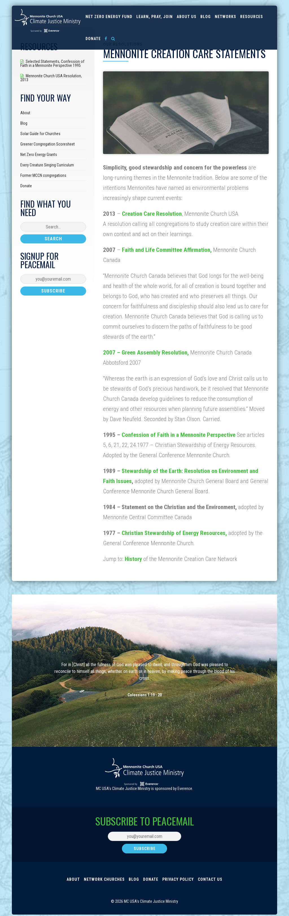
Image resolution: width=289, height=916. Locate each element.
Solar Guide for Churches (40, 133)
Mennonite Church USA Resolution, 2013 (51, 78)
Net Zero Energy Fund (109, 16)
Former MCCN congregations (43, 175)
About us (186, 16)
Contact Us (210, 880)
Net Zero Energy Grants (38, 154)
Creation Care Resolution (152, 213)
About (25, 113)
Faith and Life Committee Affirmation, (167, 249)
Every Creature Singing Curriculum (47, 165)
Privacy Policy (178, 880)
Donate (93, 38)
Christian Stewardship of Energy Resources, (175, 533)
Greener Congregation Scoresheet (47, 144)
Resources (251, 16)
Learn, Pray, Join (154, 16)
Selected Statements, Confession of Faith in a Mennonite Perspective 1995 (52, 63)
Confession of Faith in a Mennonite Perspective (178, 434)
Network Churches (104, 880)
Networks (225, 16)
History (133, 559)
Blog (205, 16)
